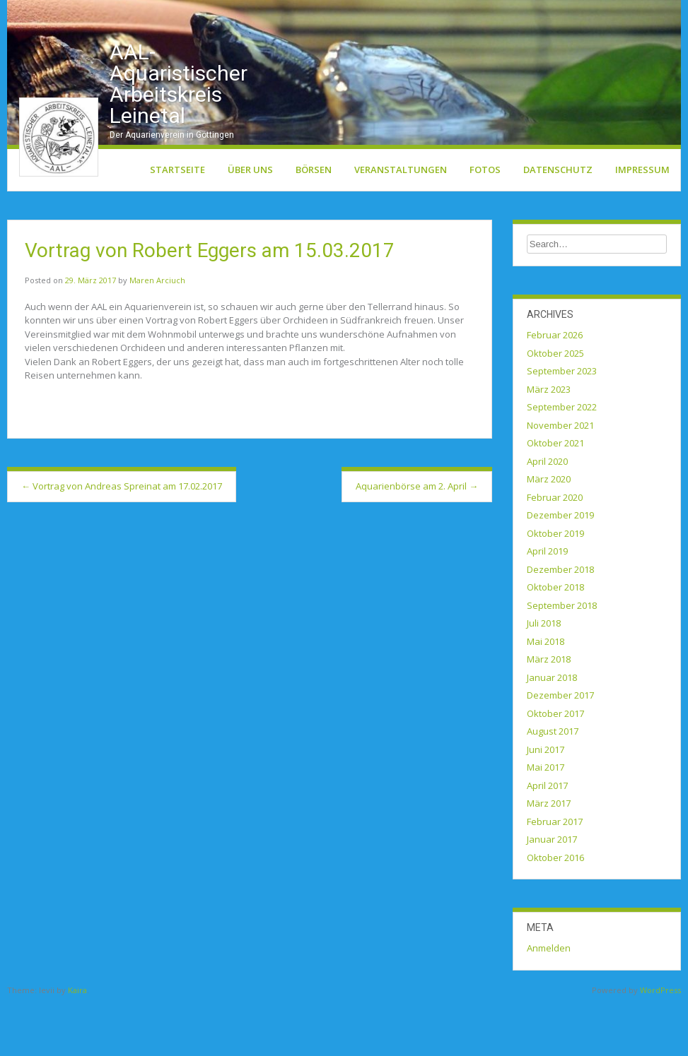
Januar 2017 (552, 892)
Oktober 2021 (555, 496)
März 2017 (549, 856)
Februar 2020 (555, 550)
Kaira (77, 1043)
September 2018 (562, 658)
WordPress (660, 1043)
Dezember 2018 (560, 622)
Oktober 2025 (555, 406)
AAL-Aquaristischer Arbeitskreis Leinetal (178, 137)
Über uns (250, 222)
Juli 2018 (544, 676)
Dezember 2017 (560, 748)
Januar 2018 (552, 730)
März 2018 (549, 712)
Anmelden (549, 1001)
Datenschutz (558, 222)
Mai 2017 (545, 820)
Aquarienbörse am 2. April (417, 539)
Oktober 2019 (555, 586)
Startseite (177, 222)
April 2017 (547, 838)
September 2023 (562, 423)
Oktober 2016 (555, 910)
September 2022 (562, 459)
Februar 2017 (555, 874)
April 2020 (547, 514)
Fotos (485, 222)
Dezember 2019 (560, 568)
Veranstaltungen (400, 222)
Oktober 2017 (555, 766)
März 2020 (549, 532)
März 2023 (549, 442)
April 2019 (547, 604)
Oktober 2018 (555, 640)
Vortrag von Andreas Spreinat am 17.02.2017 (121, 539)
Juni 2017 (545, 802)
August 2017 (552, 784)
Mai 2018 (545, 694)
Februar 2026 (555, 387)
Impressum (642, 222)
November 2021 (560, 478)
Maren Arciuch (157, 333)
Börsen (314, 222)
